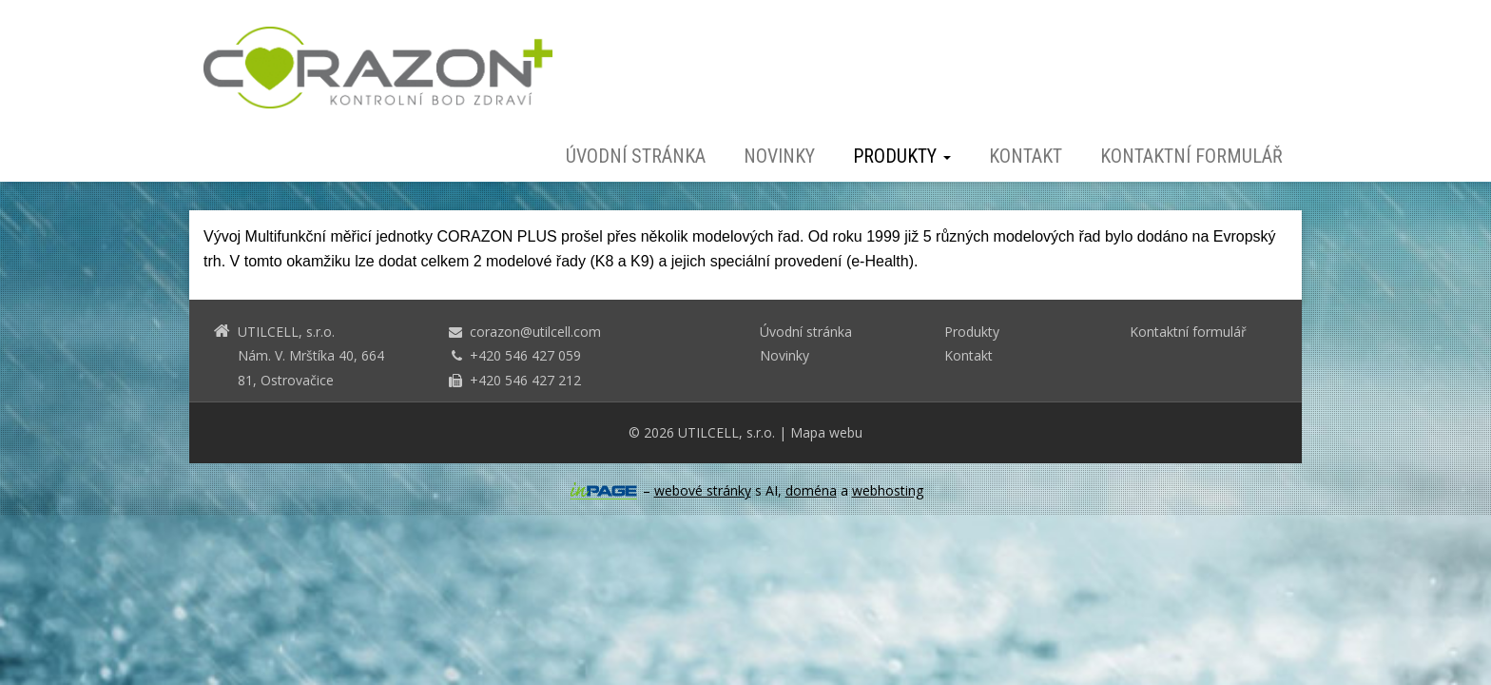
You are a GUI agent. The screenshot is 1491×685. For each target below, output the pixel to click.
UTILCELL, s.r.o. (726, 432)
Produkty (902, 156)
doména (811, 490)
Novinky (779, 156)
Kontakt (1025, 156)
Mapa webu (826, 432)
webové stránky (702, 490)
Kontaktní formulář (1191, 156)
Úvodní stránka (636, 156)
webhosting (887, 490)
